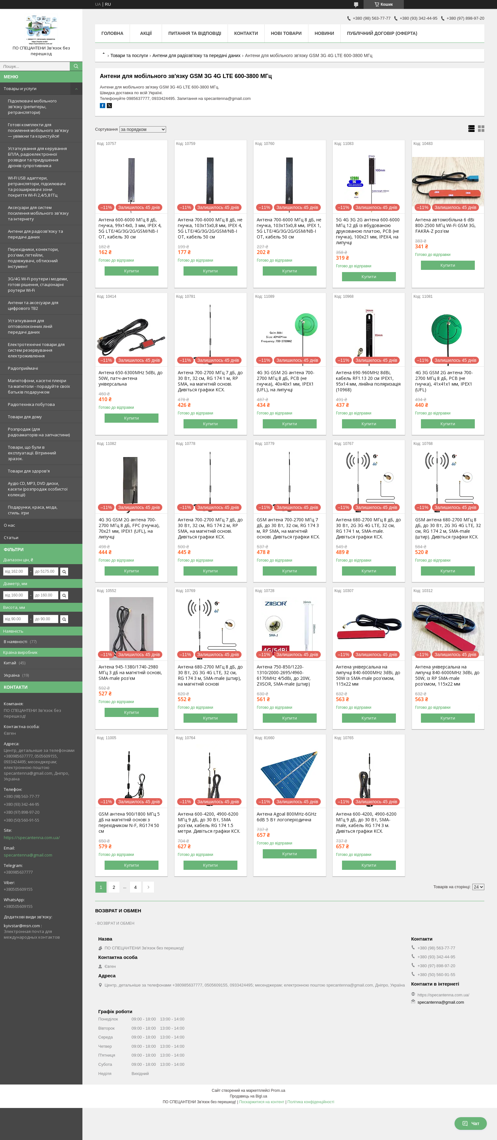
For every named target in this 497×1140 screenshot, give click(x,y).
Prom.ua (278, 1090)
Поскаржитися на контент (261, 1102)
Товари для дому (25, 417)
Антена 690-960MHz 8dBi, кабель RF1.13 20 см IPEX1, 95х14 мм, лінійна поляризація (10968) (368, 381)
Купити (131, 271)
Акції (146, 33)
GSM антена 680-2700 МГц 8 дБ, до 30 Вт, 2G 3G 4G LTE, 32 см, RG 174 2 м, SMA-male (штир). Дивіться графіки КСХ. (448, 528)
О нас (9, 525)
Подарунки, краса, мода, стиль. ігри (32, 510)
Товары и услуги (20, 88)
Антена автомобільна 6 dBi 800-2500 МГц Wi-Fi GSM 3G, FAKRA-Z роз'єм (445, 225)
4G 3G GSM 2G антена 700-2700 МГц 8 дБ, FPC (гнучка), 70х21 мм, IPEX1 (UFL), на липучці (129, 528)
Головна (112, 33)
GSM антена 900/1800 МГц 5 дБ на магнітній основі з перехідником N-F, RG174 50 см (129, 822)
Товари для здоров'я (29, 471)
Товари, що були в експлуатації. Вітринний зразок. (32, 452)
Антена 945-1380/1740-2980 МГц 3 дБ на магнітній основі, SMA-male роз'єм (130, 672)
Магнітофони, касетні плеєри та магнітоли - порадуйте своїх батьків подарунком (39, 386)
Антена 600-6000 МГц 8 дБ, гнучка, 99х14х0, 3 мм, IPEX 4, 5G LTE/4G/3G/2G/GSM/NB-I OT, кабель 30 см (130, 228)
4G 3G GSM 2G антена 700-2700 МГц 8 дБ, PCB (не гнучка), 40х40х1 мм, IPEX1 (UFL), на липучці (285, 381)
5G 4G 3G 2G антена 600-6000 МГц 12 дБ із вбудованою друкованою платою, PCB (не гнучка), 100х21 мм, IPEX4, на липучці (368, 231)
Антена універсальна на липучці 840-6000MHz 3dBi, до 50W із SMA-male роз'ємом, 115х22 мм (368, 675)
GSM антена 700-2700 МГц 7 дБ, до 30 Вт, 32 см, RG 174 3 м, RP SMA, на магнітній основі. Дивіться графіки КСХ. (288, 528)
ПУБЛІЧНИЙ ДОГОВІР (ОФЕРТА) (382, 33)
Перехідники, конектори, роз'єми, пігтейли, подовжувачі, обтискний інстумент (33, 257)
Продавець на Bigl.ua (248, 1096)
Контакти (246, 33)
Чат (470, 1123)
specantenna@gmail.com (28, 855)
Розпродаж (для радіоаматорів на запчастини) (39, 432)
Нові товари (286, 33)
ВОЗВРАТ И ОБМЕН (115, 923)
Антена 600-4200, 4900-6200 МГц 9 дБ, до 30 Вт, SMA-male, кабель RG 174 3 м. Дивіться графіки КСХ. (366, 822)
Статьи (11, 537)
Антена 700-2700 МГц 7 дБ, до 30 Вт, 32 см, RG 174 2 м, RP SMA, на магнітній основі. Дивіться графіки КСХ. (210, 528)
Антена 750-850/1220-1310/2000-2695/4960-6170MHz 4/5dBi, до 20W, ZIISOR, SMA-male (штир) (284, 675)
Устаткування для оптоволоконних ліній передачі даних (30, 326)
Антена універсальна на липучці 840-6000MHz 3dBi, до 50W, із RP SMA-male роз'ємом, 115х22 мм (447, 675)
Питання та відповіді (194, 33)
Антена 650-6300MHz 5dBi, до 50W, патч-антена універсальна (131, 378)
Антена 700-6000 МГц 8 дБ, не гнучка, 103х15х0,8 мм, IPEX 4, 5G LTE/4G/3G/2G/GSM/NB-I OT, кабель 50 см (210, 228)
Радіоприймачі (23, 368)
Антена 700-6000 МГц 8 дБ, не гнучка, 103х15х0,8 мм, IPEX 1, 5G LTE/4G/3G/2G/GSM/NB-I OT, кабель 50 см (289, 228)
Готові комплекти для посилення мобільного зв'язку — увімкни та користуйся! (38, 130)
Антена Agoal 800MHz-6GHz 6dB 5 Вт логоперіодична (286, 817)
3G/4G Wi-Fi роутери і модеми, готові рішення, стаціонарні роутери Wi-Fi (38, 284)
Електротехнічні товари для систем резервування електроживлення (36, 350)
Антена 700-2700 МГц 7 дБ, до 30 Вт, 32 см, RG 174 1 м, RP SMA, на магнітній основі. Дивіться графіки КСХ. (210, 381)
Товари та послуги (129, 55)
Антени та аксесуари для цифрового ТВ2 (33, 305)
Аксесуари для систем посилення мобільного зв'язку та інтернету (38, 213)
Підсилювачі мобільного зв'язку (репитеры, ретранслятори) (32, 106)
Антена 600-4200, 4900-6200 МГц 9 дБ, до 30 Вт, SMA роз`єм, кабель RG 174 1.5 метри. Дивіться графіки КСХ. (209, 822)
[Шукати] (76, 66)
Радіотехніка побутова (31, 404)
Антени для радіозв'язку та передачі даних (35, 234)
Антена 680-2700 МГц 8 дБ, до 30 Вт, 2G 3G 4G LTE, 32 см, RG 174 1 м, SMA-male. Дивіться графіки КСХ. (368, 528)
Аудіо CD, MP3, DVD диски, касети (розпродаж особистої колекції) (38, 489)
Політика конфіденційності (310, 1102)
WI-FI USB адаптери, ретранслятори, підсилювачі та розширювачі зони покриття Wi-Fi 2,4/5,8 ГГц (37, 186)
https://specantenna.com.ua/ (32, 837)
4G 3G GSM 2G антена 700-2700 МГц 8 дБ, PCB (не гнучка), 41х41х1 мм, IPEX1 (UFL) (444, 381)
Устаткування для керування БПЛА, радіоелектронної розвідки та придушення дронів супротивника (37, 157)
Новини (324, 33)
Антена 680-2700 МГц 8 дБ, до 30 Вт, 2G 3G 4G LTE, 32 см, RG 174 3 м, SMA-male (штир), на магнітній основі (210, 675)
